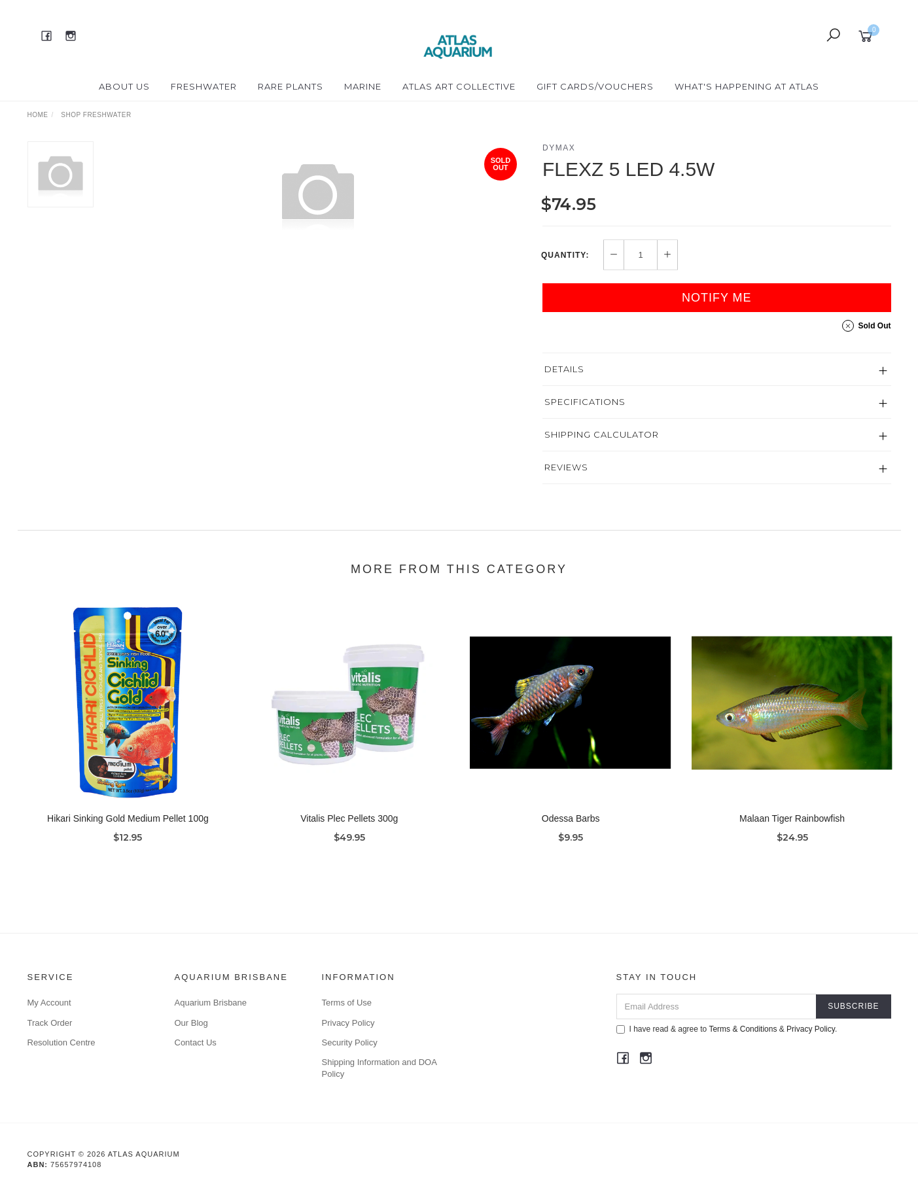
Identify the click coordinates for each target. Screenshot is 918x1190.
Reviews (566, 467)
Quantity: (565, 255)
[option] (318, 193)
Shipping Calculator (601, 434)
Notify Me (717, 297)
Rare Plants (290, 86)
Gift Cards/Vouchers (595, 86)
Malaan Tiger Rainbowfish (792, 833)
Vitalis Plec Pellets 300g (349, 833)
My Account (49, 1002)
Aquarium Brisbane (211, 1002)
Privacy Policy (348, 1023)
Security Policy (350, 1042)
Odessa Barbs (571, 833)
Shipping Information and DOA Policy (379, 1068)
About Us (124, 86)
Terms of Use (347, 1002)
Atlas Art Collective (459, 86)
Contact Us (196, 1042)
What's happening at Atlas (747, 86)
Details (564, 369)
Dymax (558, 147)
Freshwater (204, 86)
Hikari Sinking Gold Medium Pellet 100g (128, 833)
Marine (362, 86)
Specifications (585, 401)
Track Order (50, 1023)
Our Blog (191, 1023)
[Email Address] (716, 1006)
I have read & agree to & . (727, 1029)
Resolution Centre (61, 1042)
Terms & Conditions (743, 1029)
